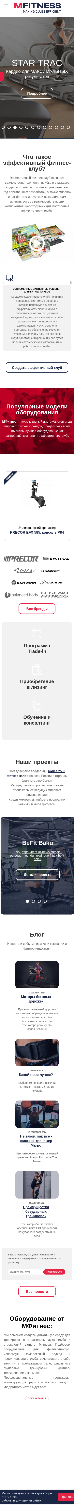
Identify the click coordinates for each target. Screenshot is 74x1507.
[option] (37, 506)
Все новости (37, 1292)
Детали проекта (38, 875)
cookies (30, 1493)
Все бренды (37, 609)
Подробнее (37, 93)
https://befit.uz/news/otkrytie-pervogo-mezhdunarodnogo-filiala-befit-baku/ (37, 855)
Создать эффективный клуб (37, 368)
